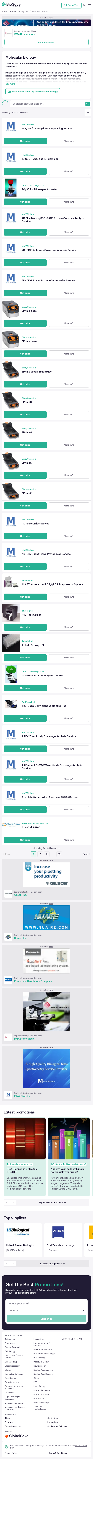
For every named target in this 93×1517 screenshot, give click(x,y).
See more (10, 84)
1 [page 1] (33, 854)
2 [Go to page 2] (40, 854)
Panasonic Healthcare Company (33, 981)
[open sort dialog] (88, 112)
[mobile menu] (89, 5)
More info (69, 141)
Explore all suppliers (52, 1263)
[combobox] (48, 104)
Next (87, 854)
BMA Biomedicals (24, 34)
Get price (25, 141)
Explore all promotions (53, 1202)
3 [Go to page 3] (47, 854)
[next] (13, 1202)
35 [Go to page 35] (59, 854)
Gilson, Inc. (20, 894)
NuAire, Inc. (20, 938)
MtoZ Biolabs (22, 1096)
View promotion (46, 42)
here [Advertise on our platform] (51, 18)
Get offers (71, 5)
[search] (84, 5)
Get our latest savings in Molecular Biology (33, 91)
